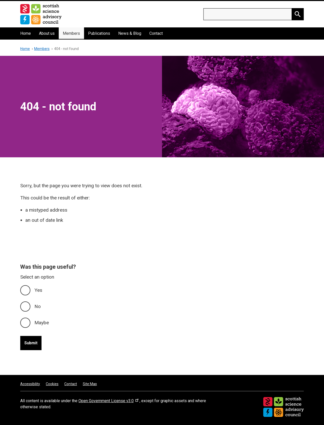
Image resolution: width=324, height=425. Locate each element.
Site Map (90, 384)
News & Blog (129, 33)
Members (71, 33)
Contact (156, 33)
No (37, 306)
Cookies (52, 384)
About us (47, 33)
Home (25, 33)
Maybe (41, 323)
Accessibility (30, 384)
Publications (99, 33)
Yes (38, 290)
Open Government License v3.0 (108, 400)
